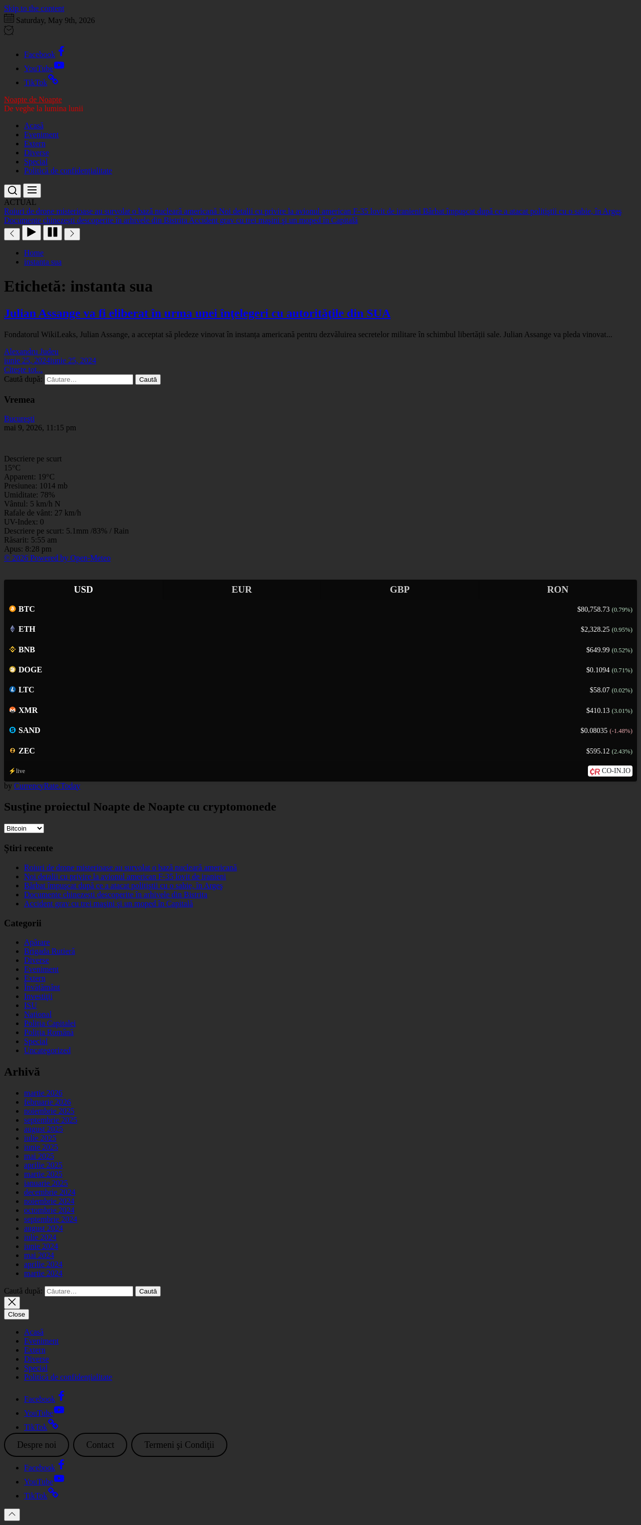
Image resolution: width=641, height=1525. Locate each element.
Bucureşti (19, 418)
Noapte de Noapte (33, 99)
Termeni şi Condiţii (179, 1445)
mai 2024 (39, 1255)
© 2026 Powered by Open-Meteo (57, 558)
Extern (35, 143)
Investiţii (38, 996)
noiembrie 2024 (49, 1201)
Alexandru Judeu (31, 351)
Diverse (36, 152)
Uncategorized (47, 1050)
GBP (400, 589)
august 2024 (43, 1228)
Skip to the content (34, 8)
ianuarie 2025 (46, 1183)
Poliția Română (49, 1032)
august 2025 (43, 1129)
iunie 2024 (41, 1246)
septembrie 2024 (50, 1219)
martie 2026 (43, 1093)
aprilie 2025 (43, 1165)
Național (38, 1014)
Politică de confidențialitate (68, 170)
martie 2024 (43, 1273)
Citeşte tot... (23, 369)
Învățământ (42, 987)
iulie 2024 (40, 1237)
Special (36, 161)
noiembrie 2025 (49, 1111)
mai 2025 (39, 1156)
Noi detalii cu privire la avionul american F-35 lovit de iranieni (125, 876)
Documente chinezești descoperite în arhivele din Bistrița (115, 894)
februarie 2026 (47, 1102)
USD (83, 589)
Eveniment (41, 134)
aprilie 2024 (43, 1264)
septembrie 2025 (50, 1120)
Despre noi (36, 1445)
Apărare (37, 942)
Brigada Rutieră (49, 951)
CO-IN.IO (616, 771)
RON (557, 589)
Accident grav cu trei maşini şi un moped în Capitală (108, 903)
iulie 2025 (40, 1138)
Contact (100, 1445)
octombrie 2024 (49, 1210)
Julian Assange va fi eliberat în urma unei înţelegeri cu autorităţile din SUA (197, 313)
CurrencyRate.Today (47, 786)
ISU (30, 1005)
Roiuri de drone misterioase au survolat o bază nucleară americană (130, 867)
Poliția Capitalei (50, 1023)
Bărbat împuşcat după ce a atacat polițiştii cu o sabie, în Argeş (123, 885)
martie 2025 (43, 1174)
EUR (241, 589)
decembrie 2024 (50, 1192)
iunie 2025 (41, 1147)
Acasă (34, 125)
